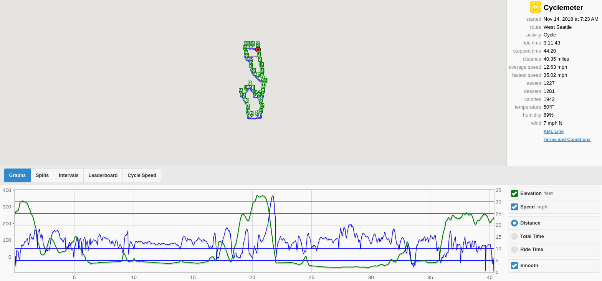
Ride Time (531, 249)
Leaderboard (103, 175)
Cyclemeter (563, 7)
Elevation (536, 193)
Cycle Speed (141, 175)
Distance (530, 223)
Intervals (68, 175)
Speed (533, 207)
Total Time (532, 236)
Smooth (529, 265)
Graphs (17, 175)
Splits (42, 175)
